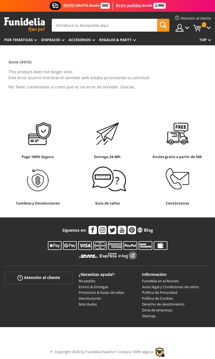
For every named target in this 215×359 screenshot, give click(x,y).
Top (203, 39)
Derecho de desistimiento (163, 304)
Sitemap (149, 315)
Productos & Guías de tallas (101, 292)
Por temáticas (18, 39)
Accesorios (80, 39)
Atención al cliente (38, 278)
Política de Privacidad (159, 292)
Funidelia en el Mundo (160, 280)
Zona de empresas (157, 310)
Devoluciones (90, 298)
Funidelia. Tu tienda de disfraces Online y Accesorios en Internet (24, 24)
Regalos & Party (115, 39)
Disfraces (50, 39)
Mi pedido (87, 280)
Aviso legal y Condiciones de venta (170, 286)
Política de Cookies (157, 298)
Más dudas (88, 304)
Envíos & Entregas (93, 286)
